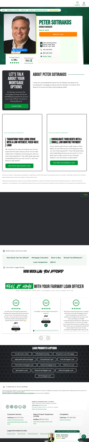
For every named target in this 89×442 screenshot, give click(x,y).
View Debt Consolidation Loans (64, 163)
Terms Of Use (21, 433)
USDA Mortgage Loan (65, 370)
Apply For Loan (58, 34)
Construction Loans (22, 354)
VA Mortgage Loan (44, 376)
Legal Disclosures (32, 433)
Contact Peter (16, 106)
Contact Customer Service (15, 419)
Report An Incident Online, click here (42, 422)
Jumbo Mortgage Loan (48, 365)
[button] (83, 3)
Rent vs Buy (56, 258)
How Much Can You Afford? (18, 258)
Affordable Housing (42, 354)
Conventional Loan (46, 359)
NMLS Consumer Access (39, 409)
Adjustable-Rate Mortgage (24, 359)
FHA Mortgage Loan (67, 359)
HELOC (53, 262)
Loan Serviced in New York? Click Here (17, 422)
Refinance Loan (68, 365)
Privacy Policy (11, 433)
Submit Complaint (65, 419)
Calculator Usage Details (15, 267)
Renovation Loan (22, 370)
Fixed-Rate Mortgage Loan (24, 365)
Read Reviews (28, 63)
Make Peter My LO (20, 50)
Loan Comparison (40, 262)
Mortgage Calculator (40, 258)
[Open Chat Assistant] (83, 436)
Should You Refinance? (73, 258)
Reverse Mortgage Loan (43, 370)
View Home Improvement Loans (19, 166)
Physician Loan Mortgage (65, 354)
